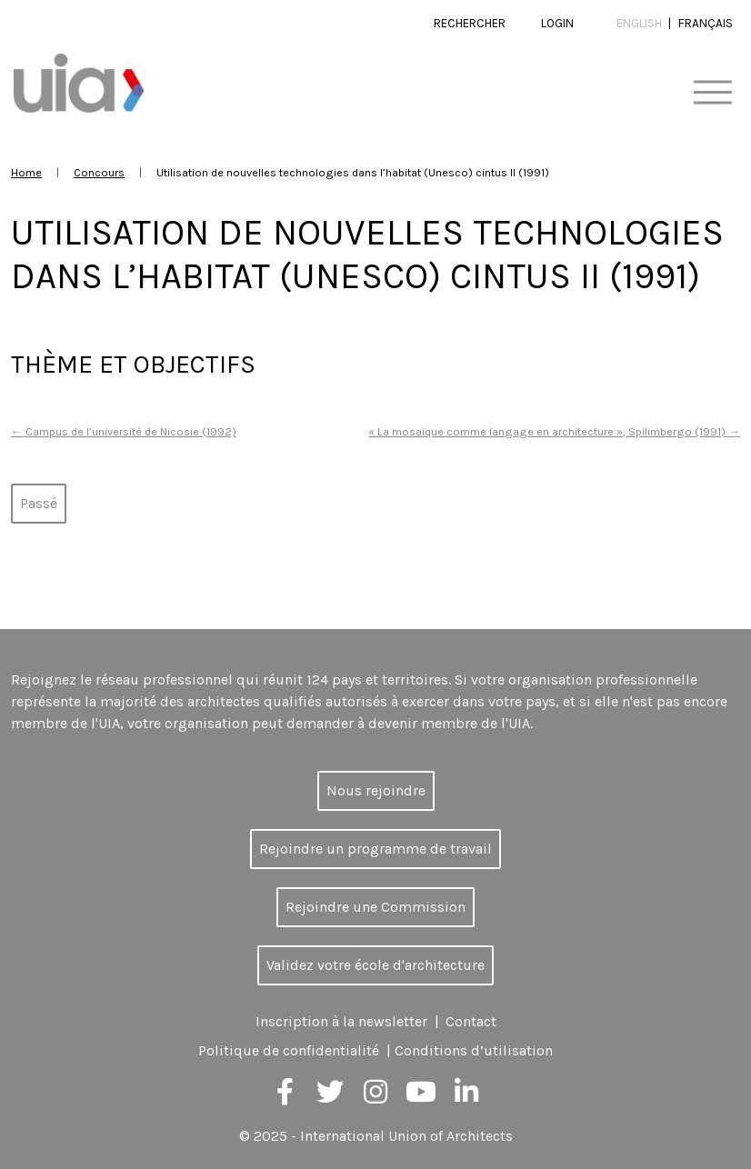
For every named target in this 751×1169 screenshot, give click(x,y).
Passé (38, 503)
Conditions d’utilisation (474, 1050)
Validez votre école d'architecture (375, 965)
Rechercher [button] (470, 23)
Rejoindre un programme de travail (375, 848)
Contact (471, 1021)
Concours (99, 172)
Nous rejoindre (376, 790)
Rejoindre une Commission (375, 906)
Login (557, 23)
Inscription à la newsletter (341, 1021)
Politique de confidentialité (288, 1050)
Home (26, 172)
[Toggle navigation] (712, 93)
